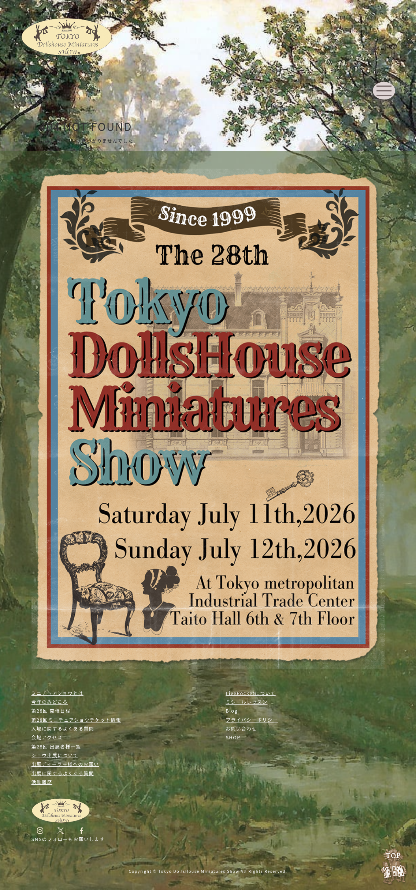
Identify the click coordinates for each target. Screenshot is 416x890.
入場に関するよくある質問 (62, 728)
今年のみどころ (49, 701)
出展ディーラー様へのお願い (65, 764)
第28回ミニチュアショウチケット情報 (76, 719)
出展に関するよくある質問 (62, 773)
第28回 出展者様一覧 (56, 746)
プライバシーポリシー (252, 719)
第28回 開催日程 (51, 710)
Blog (232, 710)
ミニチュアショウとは (57, 693)
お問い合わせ (241, 728)
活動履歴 (41, 781)
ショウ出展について (54, 755)
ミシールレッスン (246, 701)
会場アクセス (47, 737)
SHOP (233, 737)
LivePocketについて (250, 693)
